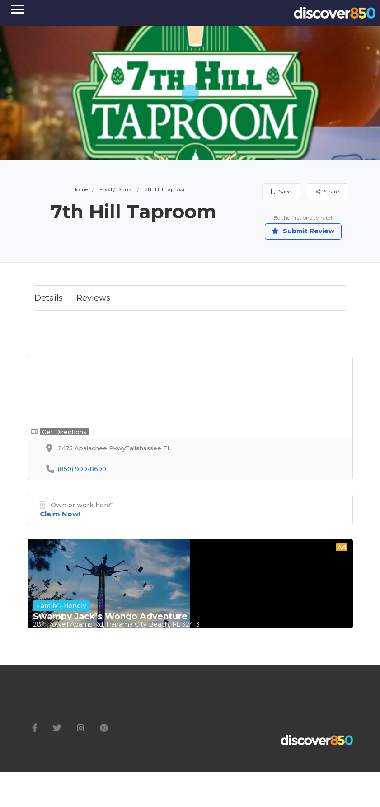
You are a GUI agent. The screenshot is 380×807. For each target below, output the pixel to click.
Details (48, 298)
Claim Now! (60, 514)
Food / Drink (115, 189)
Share (327, 191)
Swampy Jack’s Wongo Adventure (110, 616)
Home (80, 189)
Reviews (93, 298)
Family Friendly (61, 606)
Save (281, 191)
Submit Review (303, 231)
